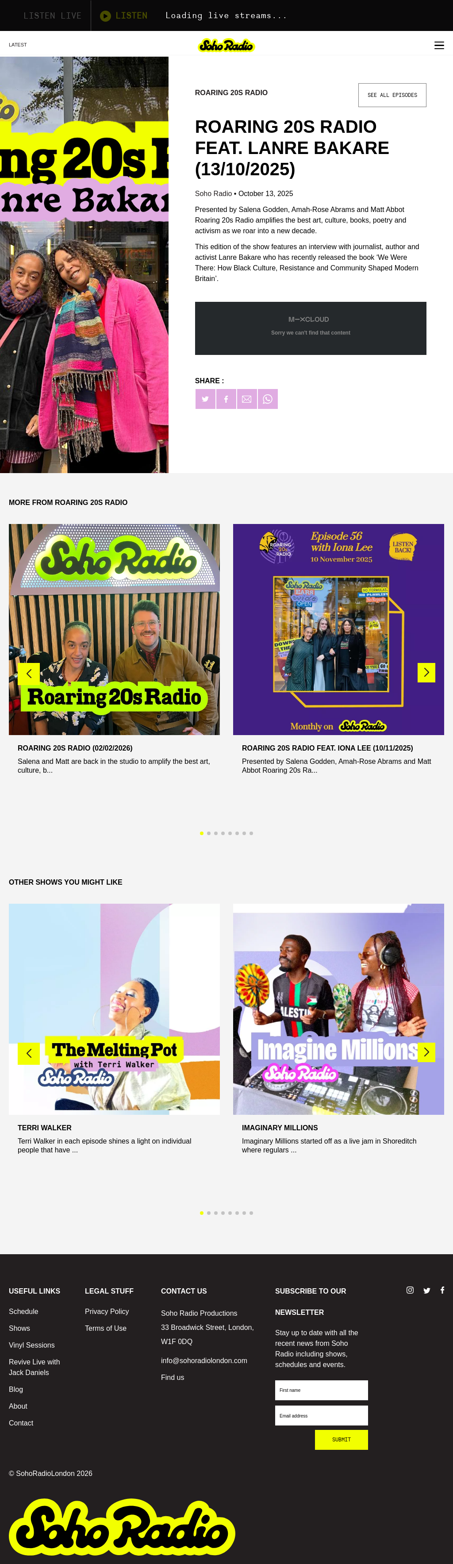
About (18, 1406)
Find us (172, 1377)
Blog (16, 1389)
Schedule (23, 1311)
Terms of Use (106, 1328)
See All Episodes (392, 95)
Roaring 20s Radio (231, 92)
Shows (19, 1328)
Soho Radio (214, 193)
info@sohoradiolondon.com (204, 1360)
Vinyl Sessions (32, 1345)
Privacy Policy (107, 1311)
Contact (21, 1423)
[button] (426, 672)
